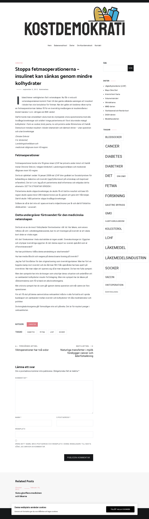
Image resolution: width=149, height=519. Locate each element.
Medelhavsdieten (112, 119)
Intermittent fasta (112, 94)
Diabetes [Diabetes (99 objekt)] (113, 156)
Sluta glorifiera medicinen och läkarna (28, 494)
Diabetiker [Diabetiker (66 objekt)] (114, 166)
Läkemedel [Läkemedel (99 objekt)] (115, 248)
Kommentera (43, 89)
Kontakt (98, 45)
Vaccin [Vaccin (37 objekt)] (109, 277)
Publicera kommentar (78, 458)
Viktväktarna (110, 102)
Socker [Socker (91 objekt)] (112, 268)
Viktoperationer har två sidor (34, 348)
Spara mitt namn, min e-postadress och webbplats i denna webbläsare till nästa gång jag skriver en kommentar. (53, 445)
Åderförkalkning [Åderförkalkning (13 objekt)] (111, 292)
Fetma (42, 332)
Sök (105, 63)
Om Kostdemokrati (84, 45)
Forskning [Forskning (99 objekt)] (115, 196)
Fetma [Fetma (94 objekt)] (111, 186)
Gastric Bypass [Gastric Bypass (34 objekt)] (115, 204)
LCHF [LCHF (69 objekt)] (109, 238)
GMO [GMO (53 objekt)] (108, 213)
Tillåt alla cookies (120, 509)
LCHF (52, 332)
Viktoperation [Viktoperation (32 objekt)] (114, 285)
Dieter (72, 45)
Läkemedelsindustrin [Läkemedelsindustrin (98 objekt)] (125, 258)
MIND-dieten (110, 107)
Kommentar (21, 378)
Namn (18, 417)
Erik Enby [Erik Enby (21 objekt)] (121, 176)
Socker (62, 332)
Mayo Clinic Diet (111, 90)
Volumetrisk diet (111, 98)
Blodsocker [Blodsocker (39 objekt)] (113, 137)
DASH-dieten (110, 115)
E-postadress (63, 417)
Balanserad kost (60, 45)
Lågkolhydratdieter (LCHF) (115, 86)
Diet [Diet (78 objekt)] (108, 176)
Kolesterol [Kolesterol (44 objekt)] (113, 228)
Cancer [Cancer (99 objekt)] (112, 146)
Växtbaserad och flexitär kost (117, 111)
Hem (50, 45)
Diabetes (31, 332)
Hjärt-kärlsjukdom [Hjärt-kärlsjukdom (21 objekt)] (114, 221)
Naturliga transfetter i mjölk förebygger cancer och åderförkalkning (73, 351)
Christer (19, 63)
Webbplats (20, 429)
